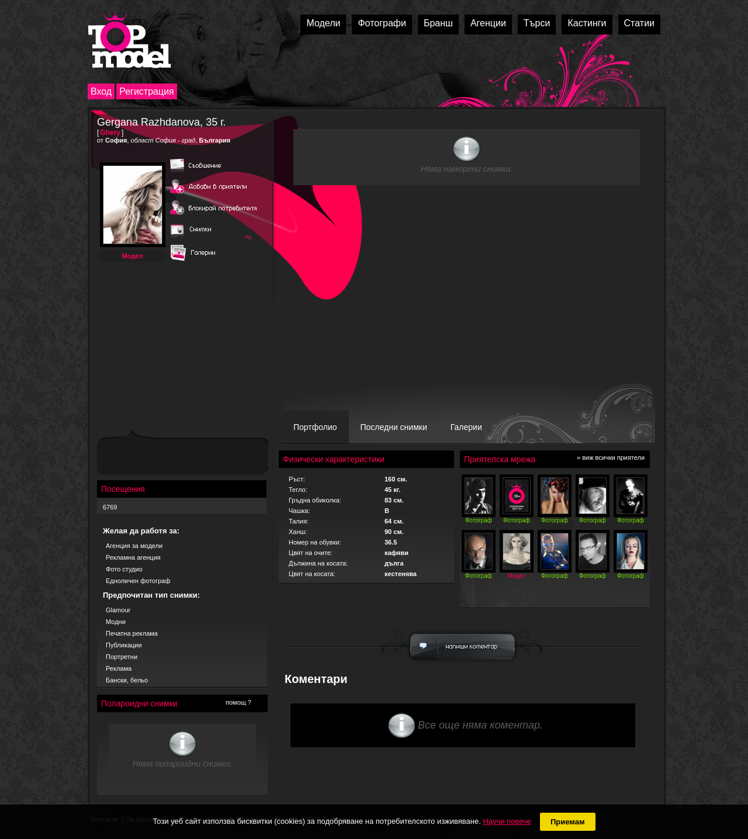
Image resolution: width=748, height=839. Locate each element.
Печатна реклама (132, 633)
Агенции (488, 23)
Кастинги (586, 23)
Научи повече (507, 821)
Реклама (118, 668)
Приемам (567, 821)
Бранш (438, 23)
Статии (639, 23)
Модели (323, 23)
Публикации (124, 645)
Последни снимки (394, 427)
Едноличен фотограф (138, 580)
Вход (101, 91)
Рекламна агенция (133, 557)
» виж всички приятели (611, 457)
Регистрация (146, 91)
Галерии (466, 427)
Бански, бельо (127, 680)
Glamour (118, 609)
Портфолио (315, 427)
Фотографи (382, 23)
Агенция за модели (134, 545)
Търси (537, 23)
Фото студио (124, 569)
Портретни (121, 656)
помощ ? (238, 702)
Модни (116, 621)
